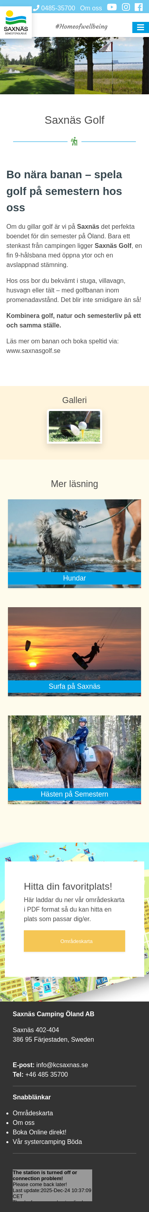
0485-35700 (54, 8)
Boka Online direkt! (39, 1132)
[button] (140, 27)
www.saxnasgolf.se (33, 350)
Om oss (91, 8)
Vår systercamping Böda (47, 1141)
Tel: (18, 1074)
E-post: (24, 1065)
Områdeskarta (33, 1113)
